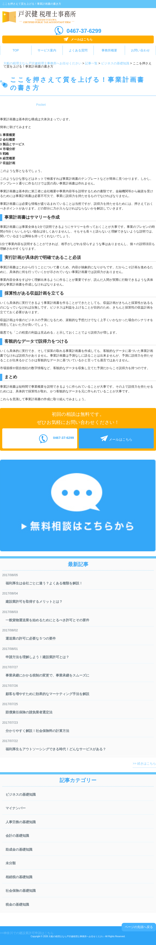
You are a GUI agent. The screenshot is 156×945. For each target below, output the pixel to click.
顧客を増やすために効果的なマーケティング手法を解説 (47, 694)
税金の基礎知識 (17, 904)
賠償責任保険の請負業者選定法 (29, 712)
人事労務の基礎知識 (21, 822)
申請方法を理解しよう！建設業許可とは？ (37, 657)
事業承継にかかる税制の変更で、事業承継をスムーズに (47, 675)
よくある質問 (78, 50)
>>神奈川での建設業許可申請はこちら (27, 933)
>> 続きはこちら (144, 763)
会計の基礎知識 (17, 835)
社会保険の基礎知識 (21, 890)
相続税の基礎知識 (19, 877)
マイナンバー (16, 808)
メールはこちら (82, 39)
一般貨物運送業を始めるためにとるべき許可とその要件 (47, 620)
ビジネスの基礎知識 (21, 794)
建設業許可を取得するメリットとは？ (34, 601)
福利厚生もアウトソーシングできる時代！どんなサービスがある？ (56, 749)
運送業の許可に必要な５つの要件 (31, 638)
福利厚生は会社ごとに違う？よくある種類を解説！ (44, 583)
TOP (15, 50)
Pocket (41, 104)
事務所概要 (109, 50)
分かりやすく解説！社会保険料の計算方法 (37, 731)
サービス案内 (46, 50)
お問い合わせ (140, 50)
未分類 (11, 863)
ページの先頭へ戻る (139, 927)
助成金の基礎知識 (19, 849)
